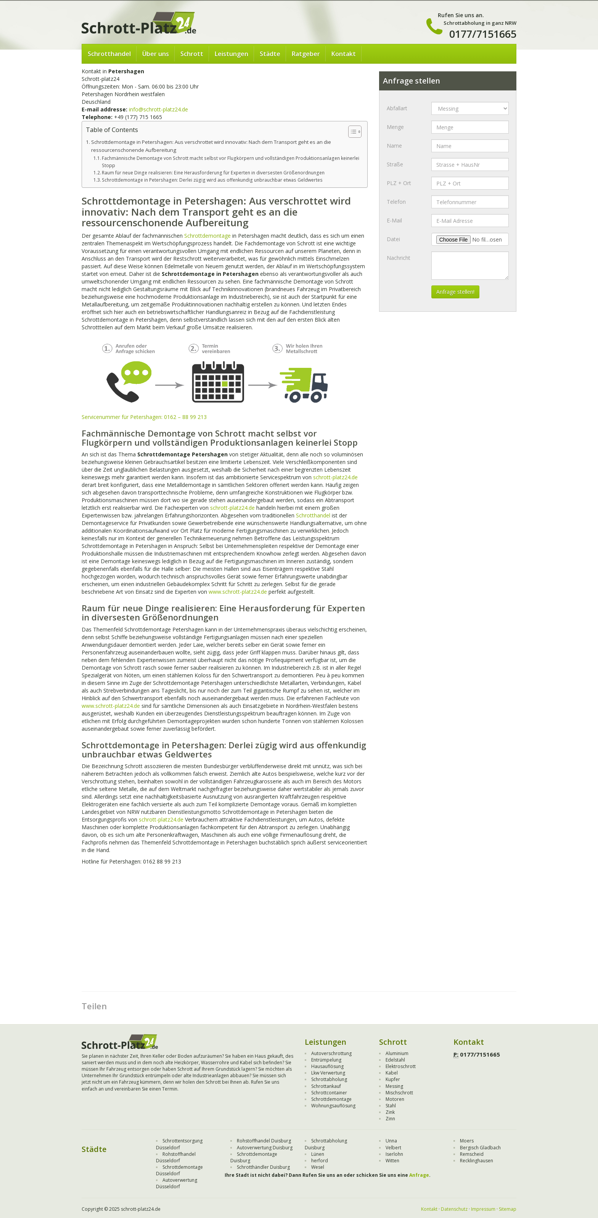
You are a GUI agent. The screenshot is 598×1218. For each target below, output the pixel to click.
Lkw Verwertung (328, 1073)
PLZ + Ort (399, 183)
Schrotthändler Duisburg (263, 1167)
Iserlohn (394, 1154)
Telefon (396, 201)
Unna (391, 1140)
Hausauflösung (327, 1066)
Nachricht (398, 257)
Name (394, 145)
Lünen (317, 1154)
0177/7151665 (482, 34)
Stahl (391, 1105)
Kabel (392, 1073)
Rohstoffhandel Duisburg (264, 1140)
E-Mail (394, 220)
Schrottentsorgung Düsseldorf (179, 1143)
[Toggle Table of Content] (351, 131)
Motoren (395, 1099)
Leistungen (231, 54)
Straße (395, 164)
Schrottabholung (329, 1079)
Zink (390, 1112)
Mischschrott (399, 1092)
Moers (467, 1140)
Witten (392, 1160)
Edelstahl (395, 1060)
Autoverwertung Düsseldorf (176, 1183)
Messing (394, 1086)
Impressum (483, 1209)
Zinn (390, 1118)
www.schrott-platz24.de (238, 591)
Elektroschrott (401, 1066)
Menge (395, 126)
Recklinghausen (476, 1160)
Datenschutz (454, 1209)
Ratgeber (306, 54)
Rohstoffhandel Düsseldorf (176, 1157)
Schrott (191, 54)
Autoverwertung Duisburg (265, 1147)
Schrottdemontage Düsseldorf (179, 1170)
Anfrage (419, 1175)
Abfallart (397, 108)
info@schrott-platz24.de (158, 109)
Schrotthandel (109, 54)
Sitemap (507, 1209)
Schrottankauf (326, 1086)
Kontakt (343, 54)
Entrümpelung (326, 1060)
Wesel (317, 1167)
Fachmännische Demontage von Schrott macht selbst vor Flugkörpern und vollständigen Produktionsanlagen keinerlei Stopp (230, 162)
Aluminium (397, 1053)
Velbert (393, 1147)
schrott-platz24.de (335, 477)
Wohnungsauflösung (333, 1105)
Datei (393, 239)
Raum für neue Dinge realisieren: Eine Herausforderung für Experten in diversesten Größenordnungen (213, 172)
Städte (270, 54)
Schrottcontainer (329, 1092)
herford (319, 1160)
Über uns (155, 54)
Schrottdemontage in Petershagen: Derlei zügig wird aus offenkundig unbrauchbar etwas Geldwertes (212, 180)
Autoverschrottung (331, 1053)
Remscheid (472, 1154)
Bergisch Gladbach (480, 1147)
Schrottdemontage (207, 235)
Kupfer (393, 1079)
